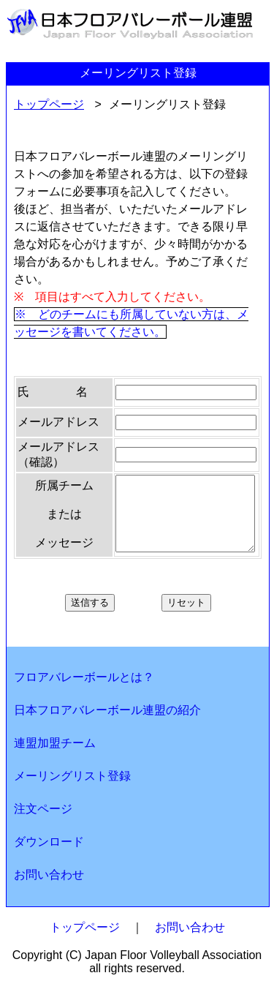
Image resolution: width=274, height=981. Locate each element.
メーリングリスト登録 (72, 776)
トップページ (49, 104)
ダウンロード (49, 841)
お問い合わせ (49, 874)
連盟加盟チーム (55, 743)
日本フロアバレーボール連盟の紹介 (107, 710)
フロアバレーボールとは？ (84, 677)
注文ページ (43, 809)
